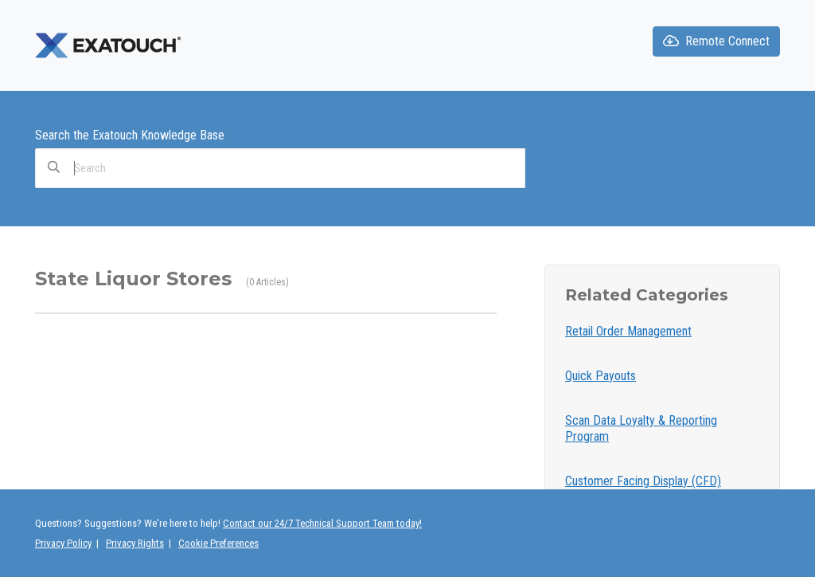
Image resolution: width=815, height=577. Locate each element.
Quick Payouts (600, 375)
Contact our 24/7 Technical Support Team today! (322, 523)
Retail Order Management (628, 331)
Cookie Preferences (218, 543)
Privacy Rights (135, 543)
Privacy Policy (63, 543)
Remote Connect (716, 41)
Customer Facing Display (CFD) (643, 481)
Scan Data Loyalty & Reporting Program (641, 428)
